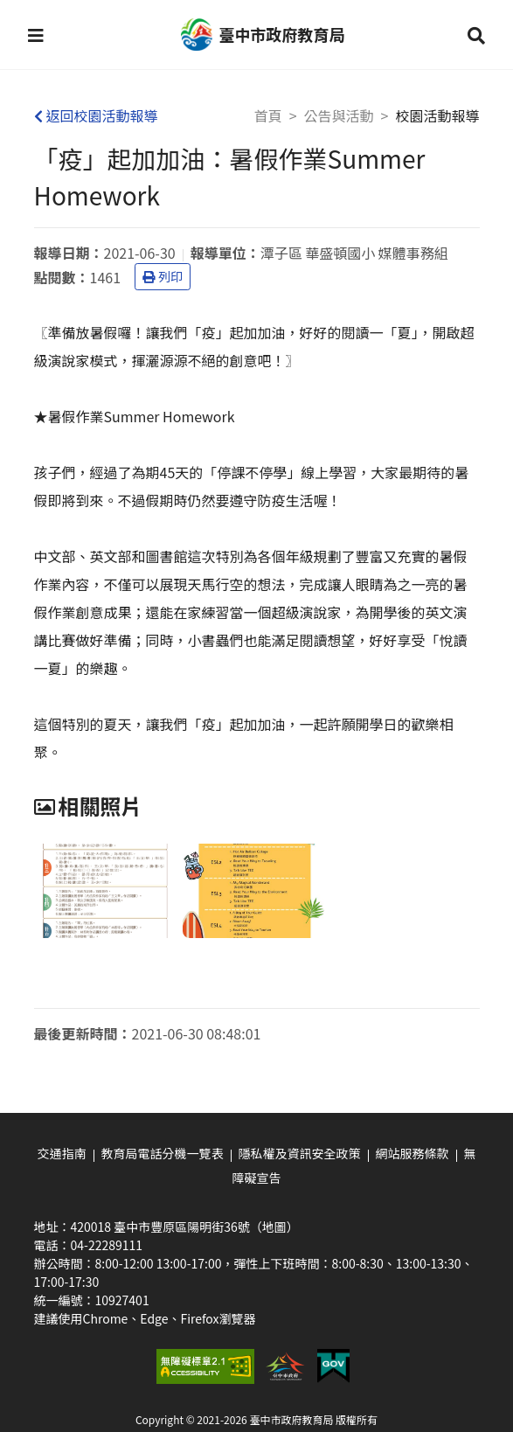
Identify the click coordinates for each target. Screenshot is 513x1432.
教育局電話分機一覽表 (162, 1153)
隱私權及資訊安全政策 (300, 1153)
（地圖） (274, 1226)
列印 (162, 276)
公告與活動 (339, 115)
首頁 (268, 115)
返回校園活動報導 (96, 115)
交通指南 (62, 1153)
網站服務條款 (412, 1153)
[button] (36, 35)
